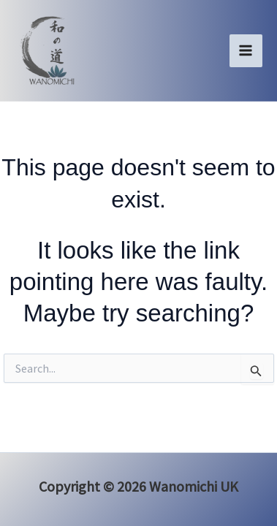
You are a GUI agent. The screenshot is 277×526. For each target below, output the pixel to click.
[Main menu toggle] (246, 51)
